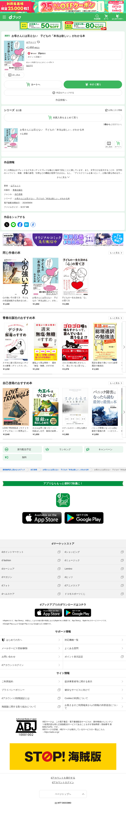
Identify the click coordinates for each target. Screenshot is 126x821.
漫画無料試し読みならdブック (14, 470)
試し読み (16, 75)
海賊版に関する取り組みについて (19, 706)
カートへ (35, 84)
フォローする (38, 42)
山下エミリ (31, 42)
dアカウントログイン (13, 665)
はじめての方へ (12, 640)
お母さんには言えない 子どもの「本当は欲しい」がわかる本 (52, 129)
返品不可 (29, 66)
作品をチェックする (65, 93)
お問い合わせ (8, 656)
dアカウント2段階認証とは (16, 698)
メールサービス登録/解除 (15, 648)
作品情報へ (61, 100)
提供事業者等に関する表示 (78, 681)
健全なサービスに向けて (77, 690)
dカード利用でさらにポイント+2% (39, 62)
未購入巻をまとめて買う (65, 117)
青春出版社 (17, 190)
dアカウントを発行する (63, 777)
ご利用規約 (7, 681)
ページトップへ (63, 794)
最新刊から (117, 124)
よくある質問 (71, 648)
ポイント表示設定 (74, 656)
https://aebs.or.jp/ (51, 732)
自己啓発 (18, 194)
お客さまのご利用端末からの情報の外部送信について (91, 706)
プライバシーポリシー (13, 690)
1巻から (107, 124)
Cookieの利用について (76, 698)
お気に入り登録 (115, 110)
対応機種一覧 (71, 640)
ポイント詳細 (34, 57)
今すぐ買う (95, 84)
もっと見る (115, 253)
